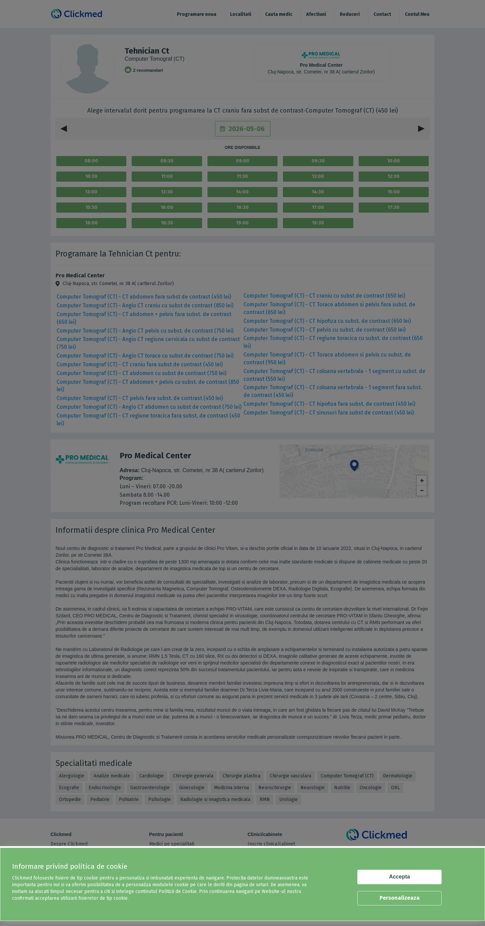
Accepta (399, 876)
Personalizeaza (400, 898)
